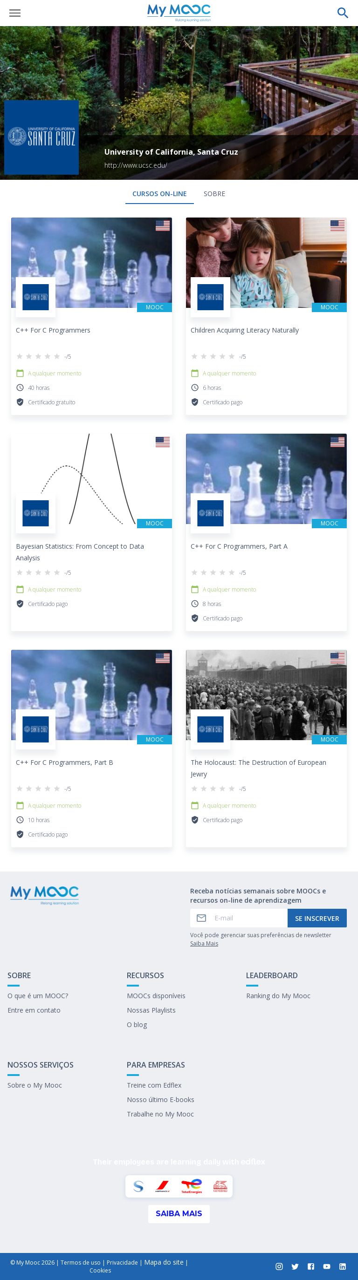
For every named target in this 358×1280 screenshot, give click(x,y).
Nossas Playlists (151, 1010)
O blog (137, 1024)
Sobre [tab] (214, 193)
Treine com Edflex (154, 1085)
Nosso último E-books (160, 1099)
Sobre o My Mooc (34, 1085)
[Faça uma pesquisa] (343, 13)
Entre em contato (34, 1010)
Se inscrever (317, 918)
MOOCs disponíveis (156, 995)
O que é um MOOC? (37, 995)
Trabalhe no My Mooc (160, 1114)
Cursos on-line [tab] (159, 193)
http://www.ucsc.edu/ (135, 165)
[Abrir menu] (14, 13)
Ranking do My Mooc (278, 995)
